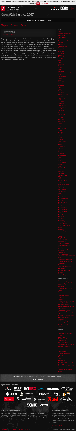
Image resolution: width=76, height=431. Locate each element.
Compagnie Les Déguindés (65, 333)
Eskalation (61, 87)
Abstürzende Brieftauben (64, 33)
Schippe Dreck (62, 177)
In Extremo (61, 101)
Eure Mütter (61, 250)
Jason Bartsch (61, 109)
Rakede (60, 164)
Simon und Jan (62, 265)
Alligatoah (60, 39)
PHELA (60, 157)
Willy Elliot (61, 229)
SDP (59, 178)
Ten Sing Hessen (62, 268)
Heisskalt (60, 96)
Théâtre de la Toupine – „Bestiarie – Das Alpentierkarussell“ (64, 322)
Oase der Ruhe (62, 351)
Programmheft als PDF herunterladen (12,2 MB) (38, 20)
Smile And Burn (62, 189)
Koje (59, 125)
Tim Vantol (61, 216)
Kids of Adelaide (62, 118)
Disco (59, 80)
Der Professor (61, 337)
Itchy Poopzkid (62, 105)
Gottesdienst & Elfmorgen (65, 346)
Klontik (60, 123)
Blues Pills (60, 58)
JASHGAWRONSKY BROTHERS (66, 256)
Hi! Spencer (61, 100)
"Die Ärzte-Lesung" (63, 249)
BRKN (59, 62)
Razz (59, 166)
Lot (59, 135)
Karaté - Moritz (62, 116)
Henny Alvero (61, 98)
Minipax (60, 144)
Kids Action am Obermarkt (65, 303)
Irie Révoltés (61, 103)
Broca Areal (61, 64)
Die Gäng (60, 299)
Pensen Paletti (62, 155)
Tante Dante (61, 195)
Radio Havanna (62, 162)
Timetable (14, 25)
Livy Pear (60, 132)
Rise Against (61, 173)
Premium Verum (62, 159)
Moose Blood (61, 146)
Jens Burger (61, 110)
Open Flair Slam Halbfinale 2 (65, 261)
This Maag (61, 274)
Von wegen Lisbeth (63, 222)
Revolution (61, 171)
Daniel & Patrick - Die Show (65, 73)
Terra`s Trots (61, 360)
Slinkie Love (61, 358)
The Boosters (61, 200)
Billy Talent (61, 53)
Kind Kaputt (61, 119)
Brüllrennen (61, 286)
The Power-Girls (62, 209)
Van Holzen (61, 218)
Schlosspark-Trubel (63, 313)
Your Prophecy (62, 231)
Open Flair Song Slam (64, 353)
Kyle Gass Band (62, 128)
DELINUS (60, 335)
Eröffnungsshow (62, 340)
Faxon (59, 89)
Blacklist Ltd (61, 55)
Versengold (61, 220)
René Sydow (61, 169)
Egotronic (60, 84)
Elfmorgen (61, 85)
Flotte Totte (61, 91)
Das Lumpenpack (62, 247)
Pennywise (61, 153)
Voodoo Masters (62, 223)
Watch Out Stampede (64, 225)
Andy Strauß (61, 238)
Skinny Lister (61, 188)
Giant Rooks (61, 92)
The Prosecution (62, 211)
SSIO (59, 193)
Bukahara (60, 69)
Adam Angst (61, 35)
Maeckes (60, 139)
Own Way (60, 150)
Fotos (23, 25)
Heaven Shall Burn (63, 94)
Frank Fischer (61, 252)
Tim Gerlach (61, 215)
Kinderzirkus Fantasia (63, 304)
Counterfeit (61, 71)
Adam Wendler (62, 37)
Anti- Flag (60, 42)
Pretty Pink (61, 161)
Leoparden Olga (62, 349)
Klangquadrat (61, 121)
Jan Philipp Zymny (63, 254)
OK (38, 3)
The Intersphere (62, 207)
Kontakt (21, 429)
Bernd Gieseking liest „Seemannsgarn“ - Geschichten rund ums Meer (66, 282)
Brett (59, 60)
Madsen (60, 137)
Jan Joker (60, 348)
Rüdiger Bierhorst (62, 175)
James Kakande (62, 107)
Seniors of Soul (62, 357)
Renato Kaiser (61, 263)
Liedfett (60, 130)
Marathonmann (62, 141)
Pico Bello (60, 355)
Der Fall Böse (61, 78)
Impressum (4, 429)
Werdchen (61, 326)
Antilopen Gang (62, 44)
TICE (59, 213)
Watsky (60, 227)
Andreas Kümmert (63, 41)
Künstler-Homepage (9, 34)
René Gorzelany (62, 168)
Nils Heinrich (61, 257)
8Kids (59, 32)
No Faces (60, 148)
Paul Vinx (60, 152)
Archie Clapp (61, 48)
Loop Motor (61, 134)
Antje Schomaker (62, 46)
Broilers (60, 66)
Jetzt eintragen (38, 379)
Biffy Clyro (61, 51)
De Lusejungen (62, 76)
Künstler (4, 25)
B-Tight (60, 67)
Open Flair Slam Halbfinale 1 (65, 259)
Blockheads (61, 57)
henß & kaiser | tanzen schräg (66, 301)
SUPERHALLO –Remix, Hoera (66, 315)
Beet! (59, 331)
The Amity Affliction (63, 197)
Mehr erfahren (44, 3)
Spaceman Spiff (62, 191)
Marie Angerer (61, 143)
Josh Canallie (61, 114)
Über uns (27, 429)
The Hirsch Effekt (62, 202)
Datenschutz (13, 429)
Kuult (59, 126)
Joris (59, 112)
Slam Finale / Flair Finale (64, 266)
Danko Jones (61, 75)
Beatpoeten (61, 49)
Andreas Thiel (61, 236)
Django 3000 (62, 82)
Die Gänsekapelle (62, 339)
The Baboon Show (63, 198)
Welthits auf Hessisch (63, 275)
